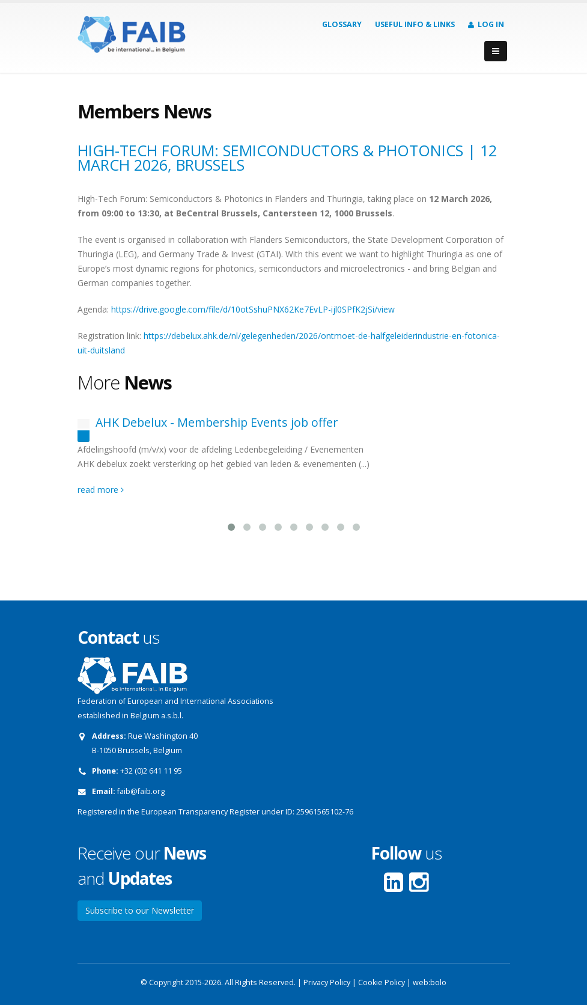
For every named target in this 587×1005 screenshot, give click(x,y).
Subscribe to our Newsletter (139, 910)
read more (101, 489)
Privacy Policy (326, 982)
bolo (438, 982)
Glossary (342, 24)
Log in (486, 24)
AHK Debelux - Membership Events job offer (217, 422)
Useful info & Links (415, 24)
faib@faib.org (141, 791)
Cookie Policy (381, 982)
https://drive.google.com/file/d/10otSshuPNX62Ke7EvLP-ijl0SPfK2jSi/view (253, 309)
